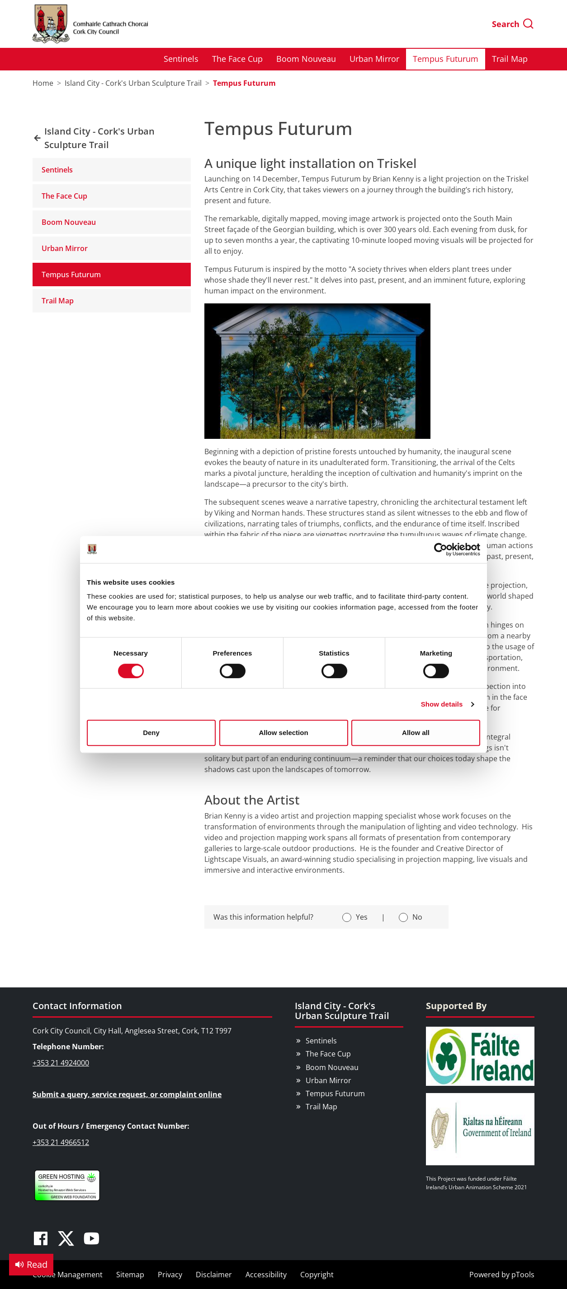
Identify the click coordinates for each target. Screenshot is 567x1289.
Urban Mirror (374, 58)
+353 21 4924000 (61, 1063)
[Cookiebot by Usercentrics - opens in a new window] (440, 549)
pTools (522, 1275)
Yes (362, 917)
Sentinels (181, 58)
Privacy (170, 1275)
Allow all (416, 732)
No (417, 917)
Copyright (317, 1275)
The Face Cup (237, 58)
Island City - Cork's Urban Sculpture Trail (342, 1011)
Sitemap (130, 1275)
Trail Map (510, 58)
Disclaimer (214, 1275)
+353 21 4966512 (61, 1142)
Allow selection (283, 732)
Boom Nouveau (306, 58)
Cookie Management (68, 1275)
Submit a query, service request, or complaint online (127, 1094)
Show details (442, 704)
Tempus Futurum (445, 58)
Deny (151, 732)
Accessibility (266, 1275)
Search (513, 24)
